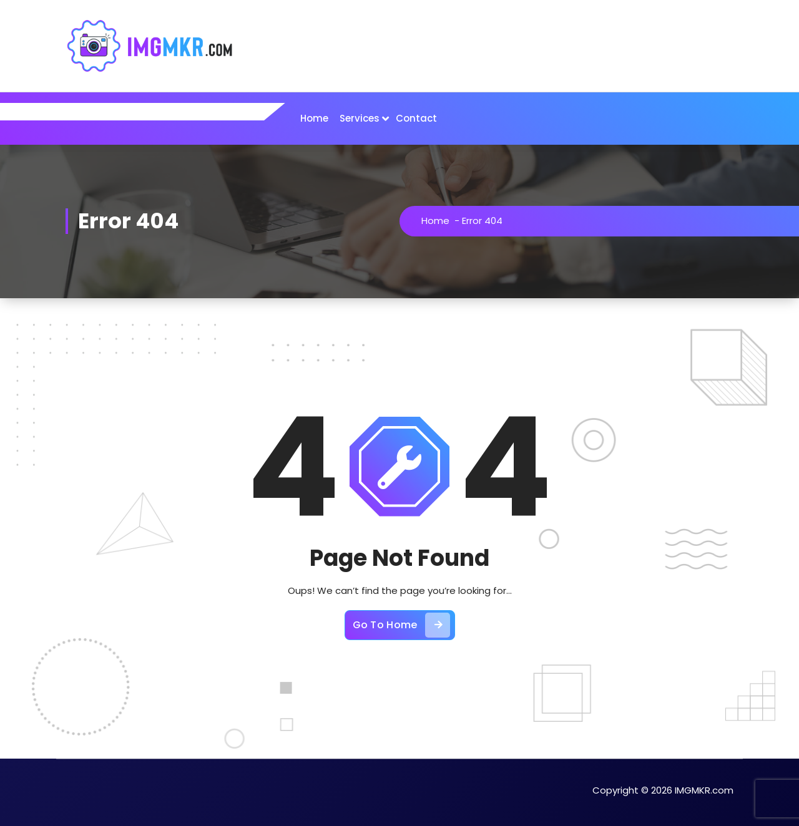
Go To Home (401, 625)
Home (314, 118)
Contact (416, 118)
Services (360, 118)
